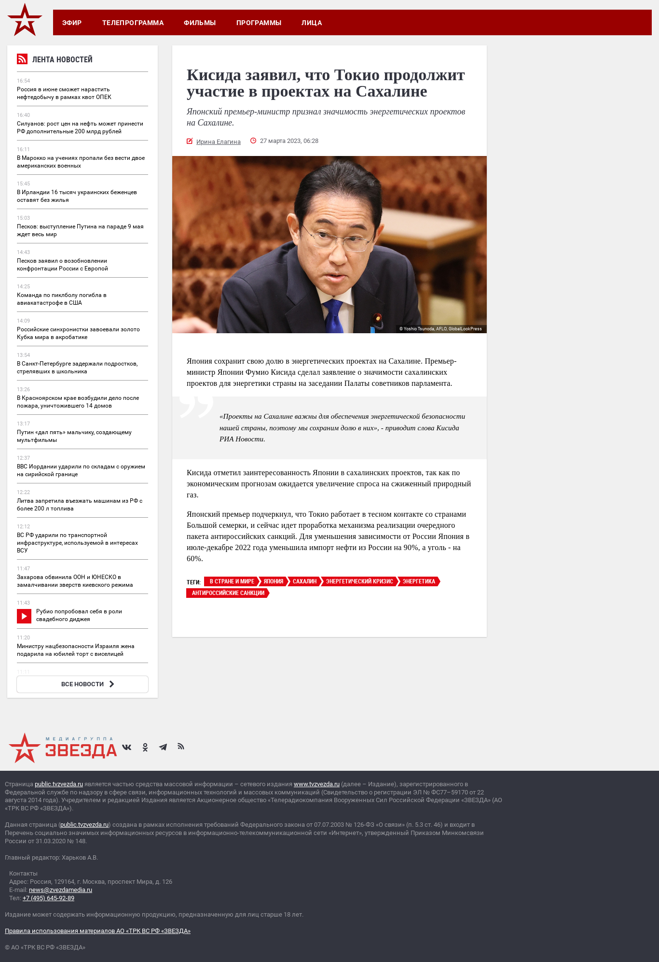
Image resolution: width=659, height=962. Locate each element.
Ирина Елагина (218, 141)
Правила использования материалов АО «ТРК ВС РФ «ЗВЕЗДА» (98, 930)
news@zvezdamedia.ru (60, 889)
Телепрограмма (133, 23)
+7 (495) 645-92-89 (48, 898)
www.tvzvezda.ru (317, 784)
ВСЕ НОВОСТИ (89, 684)
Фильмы (200, 23)
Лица (312, 23)
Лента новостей (55, 61)
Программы (259, 23)
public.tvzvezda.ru (59, 784)
